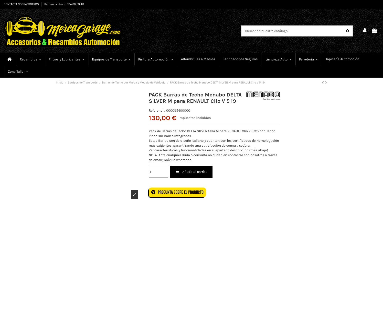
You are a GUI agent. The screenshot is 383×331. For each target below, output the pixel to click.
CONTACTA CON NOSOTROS (22, 4)
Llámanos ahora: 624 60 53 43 (64, 4)
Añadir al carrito (191, 172)
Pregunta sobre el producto (177, 192)
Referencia (157, 110)
